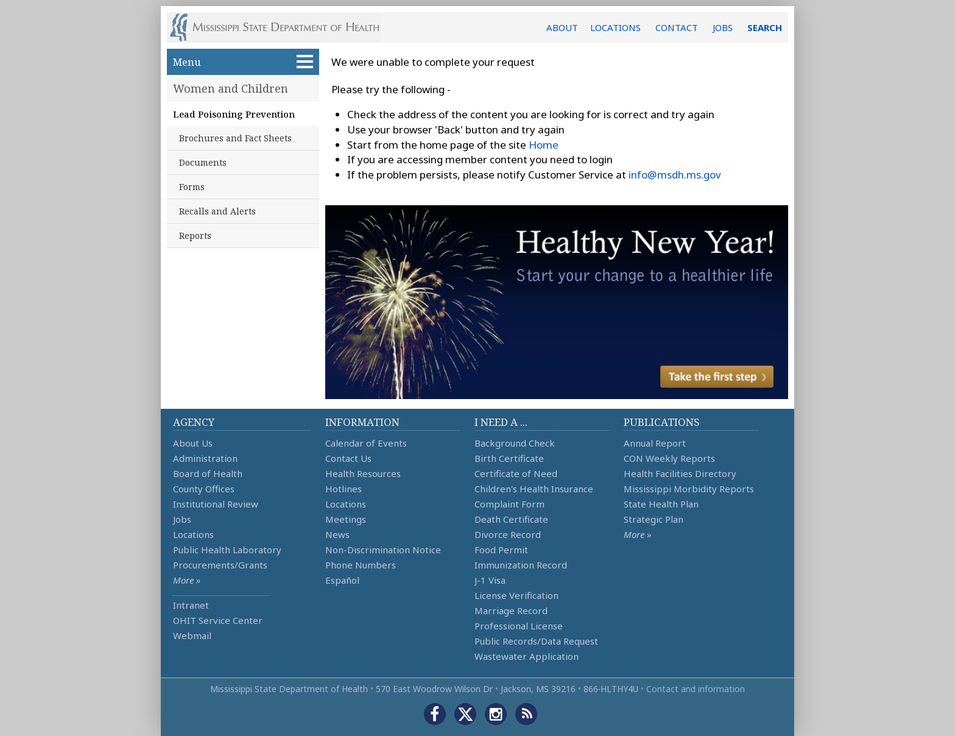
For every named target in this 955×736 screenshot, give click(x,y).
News (337, 534)
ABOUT (562, 27)
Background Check (514, 443)
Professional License (518, 626)
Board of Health (207, 473)
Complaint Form (509, 504)
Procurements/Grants (220, 565)
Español (342, 580)
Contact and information (695, 689)
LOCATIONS (615, 27)
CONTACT (676, 27)
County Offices (203, 489)
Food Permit (501, 549)
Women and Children (230, 88)
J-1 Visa (490, 580)
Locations (193, 534)
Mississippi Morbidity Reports (689, 489)
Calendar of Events (366, 443)
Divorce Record (507, 534)
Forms (192, 187)
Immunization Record (520, 565)
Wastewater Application (526, 656)
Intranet (191, 605)
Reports (195, 235)
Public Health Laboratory (227, 549)
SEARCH (764, 27)
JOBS (723, 27)
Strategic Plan (653, 519)
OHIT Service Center (218, 620)
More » (186, 580)
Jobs (182, 519)
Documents (203, 162)
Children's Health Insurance (533, 489)
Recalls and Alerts (217, 211)
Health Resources (363, 473)
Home (544, 145)
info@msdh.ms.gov (675, 175)
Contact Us (348, 458)
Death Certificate (511, 519)
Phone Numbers (360, 565)
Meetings (345, 519)
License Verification (516, 595)
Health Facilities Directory (680, 473)
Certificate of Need (515, 473)
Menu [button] (243, 62)
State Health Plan (661, 504)
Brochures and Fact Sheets (235, 138)
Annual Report (655, 443)
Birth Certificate (509, 458)
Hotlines (343, 489)
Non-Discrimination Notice (383, 549)
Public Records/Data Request (536, 641)
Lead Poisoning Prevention (234, 114)
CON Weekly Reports (669, 458)
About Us (193, 443)
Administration (205, 458)
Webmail (192, 635)
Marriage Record (511, 610)
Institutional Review (215, 504)
